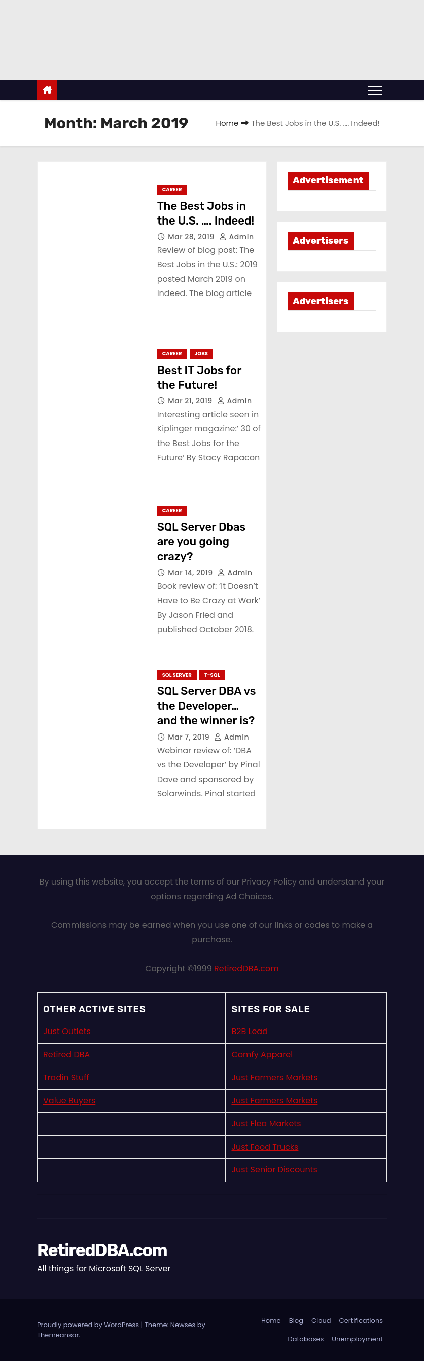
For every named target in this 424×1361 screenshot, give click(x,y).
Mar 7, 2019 (189, 737)
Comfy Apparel (262, 1054)
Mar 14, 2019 (191, 573)
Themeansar (58, 1335)
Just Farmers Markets (274, 1077)
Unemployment (357, 1339)
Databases (306, 1339)
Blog (296, 1321)
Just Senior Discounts (274, 1169)
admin (236, 237)
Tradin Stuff (66, 1077)
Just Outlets (67, 1031)
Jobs (201, 353)
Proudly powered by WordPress (89, 1325)
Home (227, 123)
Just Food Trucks (264, 1147)
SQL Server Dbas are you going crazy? (201, 542)
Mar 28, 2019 (192, 237)
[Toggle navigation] (375, 90)
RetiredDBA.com (246, 968)
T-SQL (212, 675)
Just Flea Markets (266, 1123)
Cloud (321, 1321)
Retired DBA (66, 1054)
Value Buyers (69, 1101)
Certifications (361, 1321)
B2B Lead (249, 1031)
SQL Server (177, 675)
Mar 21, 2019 (191, 401)
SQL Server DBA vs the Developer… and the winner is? (206, 706)
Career (172, 189)
